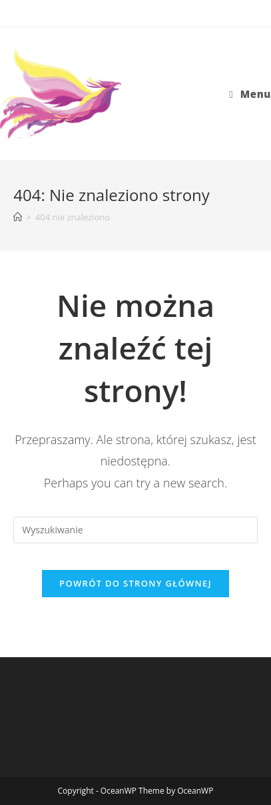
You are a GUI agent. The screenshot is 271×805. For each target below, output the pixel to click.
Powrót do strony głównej (135, 583)
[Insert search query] (135, 530)
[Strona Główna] (17, 217)
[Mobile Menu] (250, 94)
